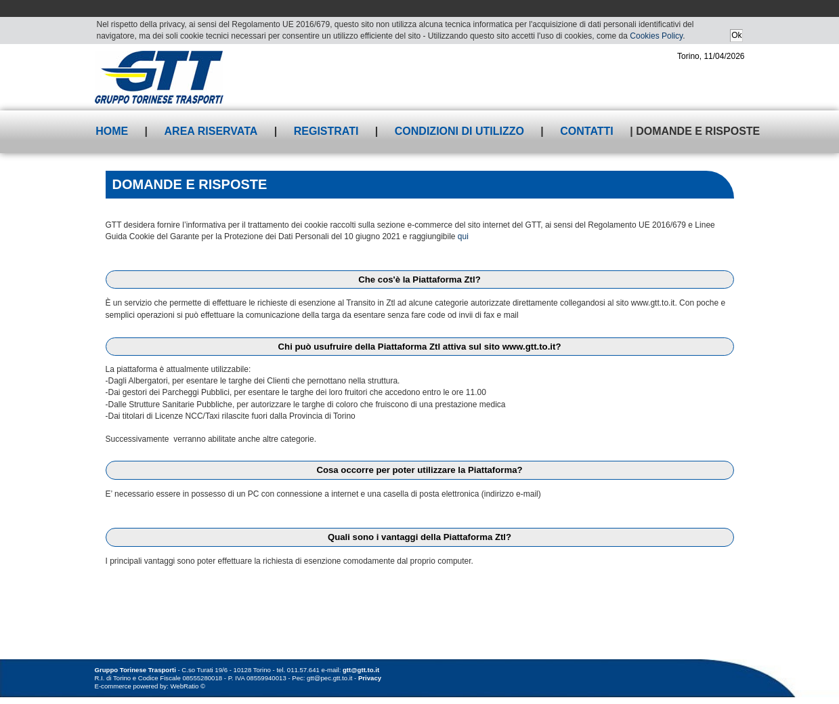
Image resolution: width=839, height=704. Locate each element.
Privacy (369, 678)
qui (463, 236)
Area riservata (211, 131)
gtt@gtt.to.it (361, 670)
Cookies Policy (656, 36)
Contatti (587, 131)
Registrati (326, 131)
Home (111, 131)
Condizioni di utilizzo (459, 131)
